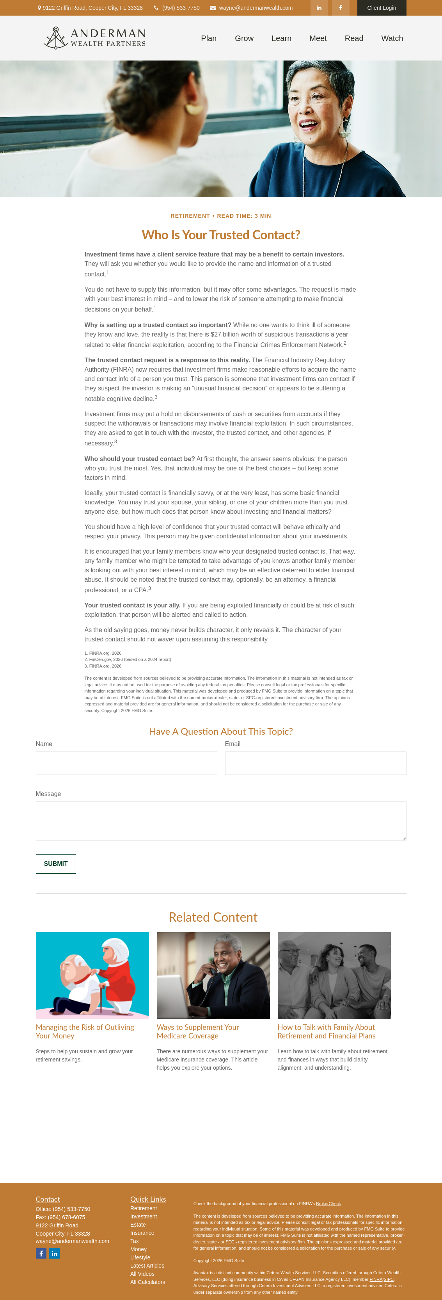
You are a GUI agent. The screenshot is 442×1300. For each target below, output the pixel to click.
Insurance (142, 1233)
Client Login (381, 8)
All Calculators (147, 1282)
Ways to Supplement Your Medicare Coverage (198, 1031)
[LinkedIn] (319, 8)
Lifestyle (140, 1257)
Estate (138, 1225)
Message (48, 794)
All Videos (142, 1274)
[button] (208, 38)
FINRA (375, 1279)
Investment (143, 1216)
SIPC (389, 1279)
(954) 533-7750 (176, 8)
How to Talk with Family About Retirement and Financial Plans (327, 1031)
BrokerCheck (328, 1203)
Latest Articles (147, 1266)
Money (138, 1249)
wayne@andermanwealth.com (251, 8)
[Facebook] (341, 8)
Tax (134, 1241)
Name (44, 744)
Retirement (143, 1208)
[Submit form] (56, 864)
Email (233, 744)
